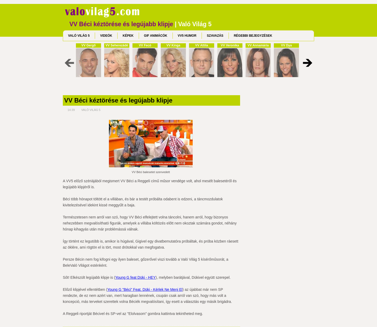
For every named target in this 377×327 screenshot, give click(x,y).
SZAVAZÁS (215, 35)
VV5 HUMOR (187, 35)
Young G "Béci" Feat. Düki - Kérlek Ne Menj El (144, 289)
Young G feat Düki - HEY (135, 277)
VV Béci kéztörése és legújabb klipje (118, 100)
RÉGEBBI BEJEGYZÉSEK (253, 35)
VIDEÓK (106, 35)
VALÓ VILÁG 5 (79, 35)
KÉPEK (128, 35)
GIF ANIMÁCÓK (155, 35)
